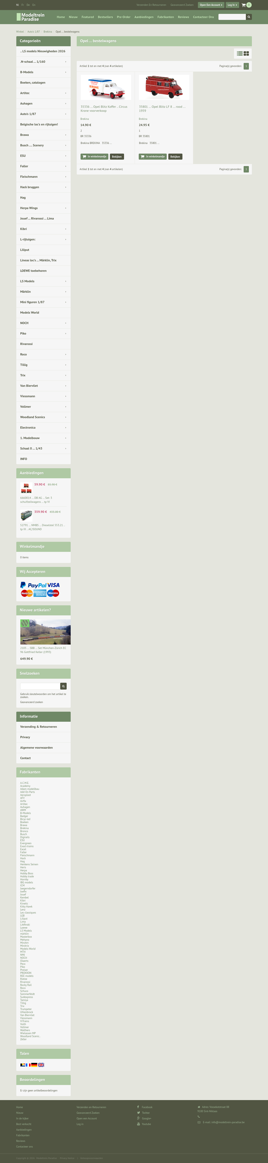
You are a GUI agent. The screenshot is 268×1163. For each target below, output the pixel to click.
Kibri (23, 229)
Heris (23, 867)
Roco (23, 354)
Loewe (23, 927)
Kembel (24, 897)
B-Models (26, 72)
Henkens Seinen (29, 864)
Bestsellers (105, 17)
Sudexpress (26, 997)
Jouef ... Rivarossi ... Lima (37, 218)
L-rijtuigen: (27, 239)
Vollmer (25, 406)
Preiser (24, 970)
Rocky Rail (26, 985)
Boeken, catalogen (33, 82)
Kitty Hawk (26, 906)
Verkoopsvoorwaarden (91, 1158)
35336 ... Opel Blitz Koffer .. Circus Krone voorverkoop (104, 109)
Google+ (144, 1118)
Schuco (24, 991)
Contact (25, 758)
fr (23, 5)
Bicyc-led (25, 819)
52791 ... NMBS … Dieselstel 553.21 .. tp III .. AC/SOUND (42, 527)
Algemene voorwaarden (36, 747)
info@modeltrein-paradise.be (227, 1122)
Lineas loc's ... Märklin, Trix (38, 260)
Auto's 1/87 (33, 31)
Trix (23, 375)
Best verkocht (23, 1124)
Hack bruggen (29, 187)
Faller (24, 166)
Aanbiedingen (144, 17)
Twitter (143, 1113)
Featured (88, 17)
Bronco (24, 831)
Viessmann (27, 396)
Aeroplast (25, 795)
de (28, 5)
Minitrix (24, 945)
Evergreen (26, 843)
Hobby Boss (26, 873)
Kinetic (24, 903)
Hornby (24, 879)
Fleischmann (29, 177)
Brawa (24, 135)
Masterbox (26, 936)
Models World (29, 312)
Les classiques (28, 912)
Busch (23, 834)
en (33, 5)
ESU (23, 156)
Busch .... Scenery (32, 145)
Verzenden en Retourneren (151, 5)
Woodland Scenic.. (30, 1036)
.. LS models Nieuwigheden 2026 (42, 51)
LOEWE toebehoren (33, 271)
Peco (23, 964)
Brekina (47, 31)
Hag (23, 197)
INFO (23, 459)
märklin (24, 933)
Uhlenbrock (26, 1012)
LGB (22, 915)
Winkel (20, 31)
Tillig (24, 365)
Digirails (25, 837)
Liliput (24, 250)
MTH (23, 952)
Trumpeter (26, 1009)
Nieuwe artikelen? (35, 610)
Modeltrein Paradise (46, 1158)
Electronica (28, 427)
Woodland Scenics (32, 417)
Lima (23, 921)
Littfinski (25, 924)
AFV (22, 798)
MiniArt (24, 942)
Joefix (23, 891)
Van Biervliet (29, 386)
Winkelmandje (32, 546)
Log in (231, 5)
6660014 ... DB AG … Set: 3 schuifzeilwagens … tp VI (36, 500)
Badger (24, 816)
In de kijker (22, 1118)
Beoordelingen (32, 1079)
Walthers (25, 1030)
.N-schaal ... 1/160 (32, 62)
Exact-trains (27, 846)
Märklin (25, 291)
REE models (27, 976)
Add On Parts (27, 792)
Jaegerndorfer (27, 888)
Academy (25, 786)
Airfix (23, 801)
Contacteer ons (203, 17)
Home (61, 17)
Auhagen (26, 103)
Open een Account (210, 5)
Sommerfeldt (27, 994)
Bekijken (117, 156)
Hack (23, 858)
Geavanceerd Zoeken (182, 5)
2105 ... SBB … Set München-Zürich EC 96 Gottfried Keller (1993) (43, 650)
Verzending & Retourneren (38, 727)
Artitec (25, 93)
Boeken (24, 822)
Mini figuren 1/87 (32, 302)
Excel (23, 849)
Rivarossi (26, 344)
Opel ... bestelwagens (67, 31)
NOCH (24, 323)
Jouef (23, 894)
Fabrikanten (165, 17)
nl (17, 5)
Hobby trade (27, 876)
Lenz (22, 909)
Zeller (23, 1039)
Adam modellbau (29, 789)
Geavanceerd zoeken (31, 702)
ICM (22, 885)
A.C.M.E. (24, 783)
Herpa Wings (29, 208)
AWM (23, 810)
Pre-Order (123, 17)
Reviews (183, 17)
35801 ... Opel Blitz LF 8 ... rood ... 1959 (162, 109)
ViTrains (24, 1021)
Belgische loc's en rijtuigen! (39, 124)
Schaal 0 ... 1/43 (31, 448)
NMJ (22, 955)
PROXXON (25, 973)
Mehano (24, 939)
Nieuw (73, 17)
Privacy (25, 737)
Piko (23, 333)
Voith (23, 1024)
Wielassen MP (28, 1033)
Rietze (23, 979)
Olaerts (24, 961)
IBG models (26, 882)
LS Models (27, 281)
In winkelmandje (97, 156)
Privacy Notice (67, 1158)
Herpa (23, 870)
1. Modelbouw (30, 438)
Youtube (144, 1124)
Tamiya (24, 1000)
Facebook (145, 1107)
